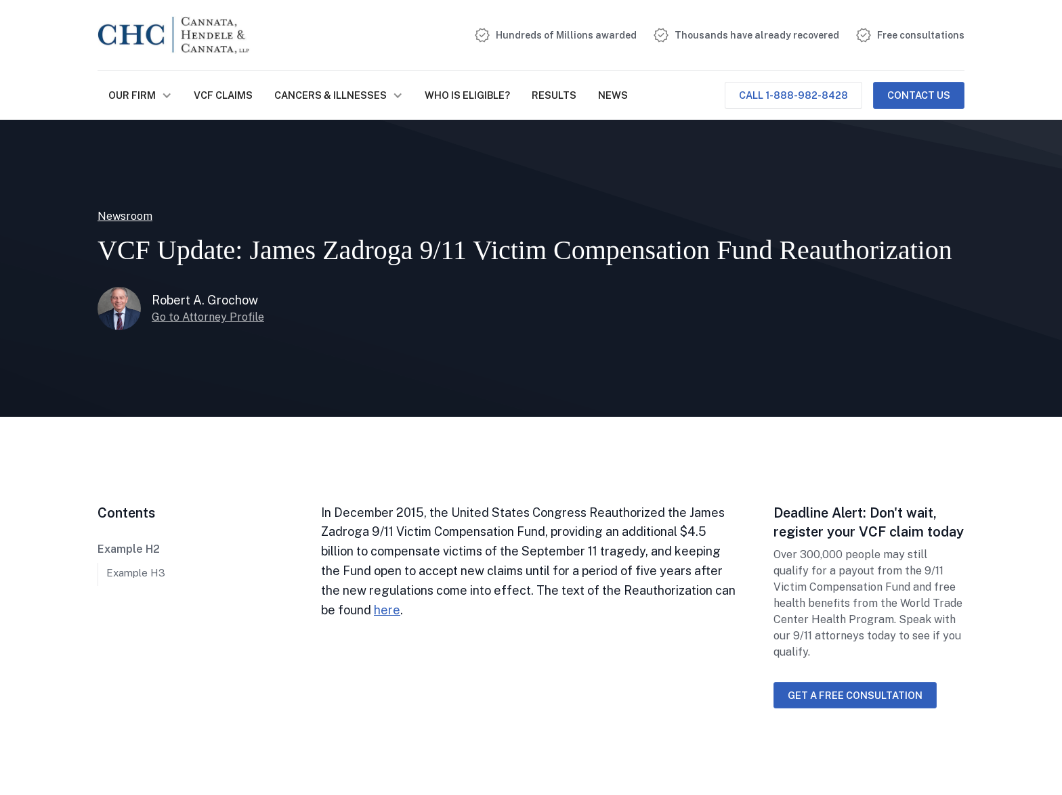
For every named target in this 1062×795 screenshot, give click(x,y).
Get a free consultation (855, 695)
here (387, 610)
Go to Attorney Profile (208, 317)
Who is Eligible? (467, 95)
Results (554, 95)
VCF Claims (223, 95)
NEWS (613, 95)
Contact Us (918, 95)
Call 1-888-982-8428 (793, 95)
